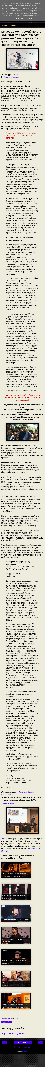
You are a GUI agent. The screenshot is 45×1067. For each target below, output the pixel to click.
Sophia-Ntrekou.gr (9, 803)
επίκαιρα (4, 851)
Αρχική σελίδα (22, 1042)
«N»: (3, 839)
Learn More (19, 19)
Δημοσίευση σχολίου (12, 1033)
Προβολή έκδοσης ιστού (22, 1047)
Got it (29, 19)
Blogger (25, 1051)
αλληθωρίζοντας (33, 848)
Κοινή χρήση (6, 1022)
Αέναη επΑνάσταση (12, 77)
